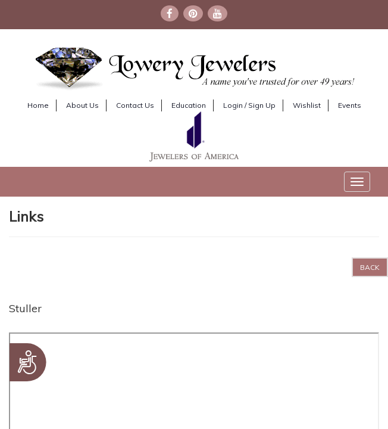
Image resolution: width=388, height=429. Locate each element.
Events (349, 105)
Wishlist (307, 105)
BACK (370, 267)
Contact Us (135, 105)
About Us (82, 105)
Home (38, 105)
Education (188, 105)
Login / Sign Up (249, 105)
